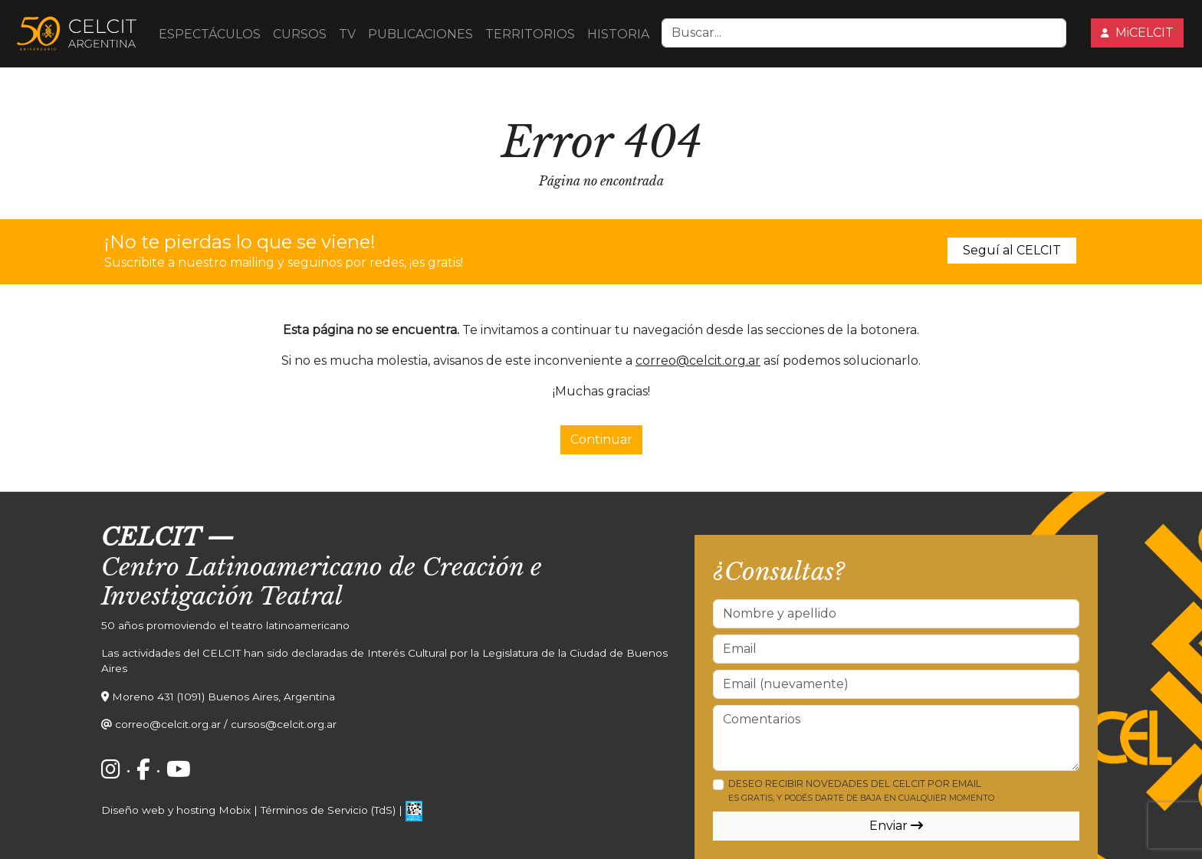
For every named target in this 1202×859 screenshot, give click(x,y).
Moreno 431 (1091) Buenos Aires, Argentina (223, 696)
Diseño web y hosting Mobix (176, 810)
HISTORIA (618, 34)
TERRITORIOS (530, 34)
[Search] (864, 33)
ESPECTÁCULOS (210, 34)
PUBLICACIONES (420, 34)
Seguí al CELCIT (1012, 250)
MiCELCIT (1137, 32)
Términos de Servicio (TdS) (328, 810)
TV (347, 34)
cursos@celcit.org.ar (284, 724)
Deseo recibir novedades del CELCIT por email (861, 790)
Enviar (896, 825)
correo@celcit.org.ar (697, 360)
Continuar (601, 439)
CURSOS (300, 34)
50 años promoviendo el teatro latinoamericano (225, 625)
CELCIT (150, 537)
